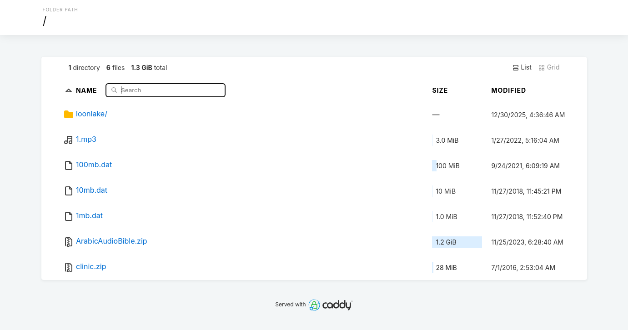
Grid (549, 67)
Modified (508, 90)
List (522, 67)
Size (440, 90)
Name (87, 90)
